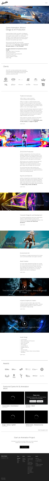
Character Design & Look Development (14, 53)
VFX (28, 460)
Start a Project (4, 456)
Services (29, 456)
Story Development (30, 472)
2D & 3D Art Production (11, 52)
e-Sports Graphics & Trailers (11, 56)
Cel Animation (30, 464)
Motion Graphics (30, 468)
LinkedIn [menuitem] (23, 461)
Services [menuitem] (18, 458)
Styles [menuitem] (18, 461)
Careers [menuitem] (18, 460)
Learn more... (22, 123)
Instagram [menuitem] (24, 459)
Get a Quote (24, 447)
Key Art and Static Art (26, 176)
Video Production (30, 466)
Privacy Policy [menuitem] (3, 479)
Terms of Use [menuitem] (3, 478)
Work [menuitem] (18, 462)
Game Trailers (30, 469)
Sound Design (24, 339)
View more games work (43, 430)
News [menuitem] (18, 459)
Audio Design (8, 57)
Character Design (30, 458)
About (18, 456)
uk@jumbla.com (38, 465)
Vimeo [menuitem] (23, 460)
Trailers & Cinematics (26, 96)
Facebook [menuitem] (23, 458)
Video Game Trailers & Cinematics (13, 51)
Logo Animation (30, 459)
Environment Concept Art (11, 55)
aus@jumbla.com (39, 460)
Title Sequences (30, 462)
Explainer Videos (30, 463)
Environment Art (24, 253)
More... (29, 473)
